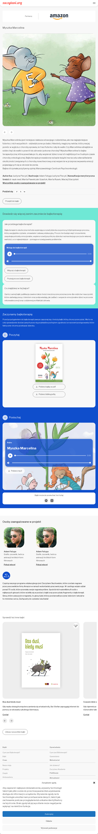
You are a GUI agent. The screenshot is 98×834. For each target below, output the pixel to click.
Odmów (49, 821)
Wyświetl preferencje (49, 828)
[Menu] (94, 3)
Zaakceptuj (49, 814)
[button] (94, 782)
